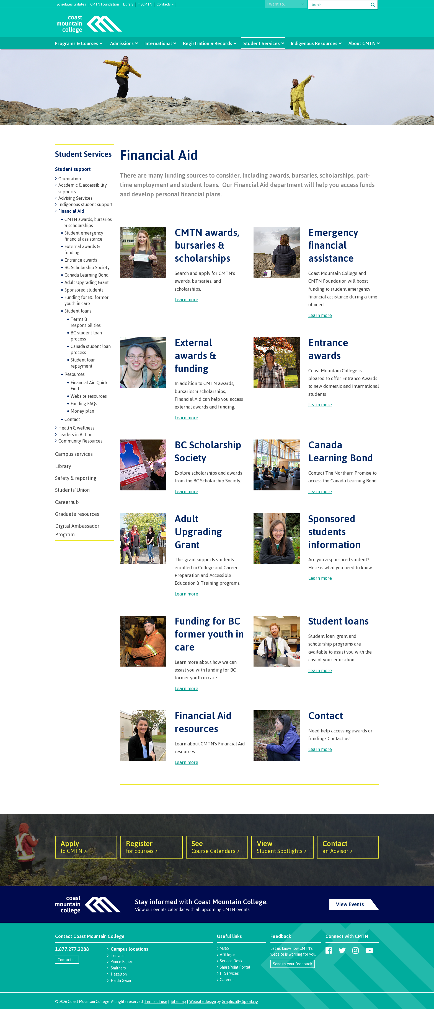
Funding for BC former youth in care (86, 300)
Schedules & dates (71, 3)
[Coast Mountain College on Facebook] (329, 950)
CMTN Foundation (104, 3)
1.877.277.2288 (72, 949)
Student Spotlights (282, 846)
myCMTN (145, 3)
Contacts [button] (163, 4)
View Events (350, 904)
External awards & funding (82, 249)
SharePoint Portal (235, 967)
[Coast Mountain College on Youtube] (369, 950)
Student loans (77, 311)
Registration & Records (207, 43)
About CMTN (359, 43)
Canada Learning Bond (86, 275)
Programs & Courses (78, 43)
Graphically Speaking (240, 1001)
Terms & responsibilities (86, 322)
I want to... (281, 4)
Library (128, 3)
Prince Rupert (122, 961)
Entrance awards (80, 260)
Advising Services (75, 198)
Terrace (118, 955)
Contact (72, 419)
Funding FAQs (84, 403)
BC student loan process (86, 336)
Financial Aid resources (203, 722)
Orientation (69, 178)
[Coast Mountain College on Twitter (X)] (342, 950)
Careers (227, 979)
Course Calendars (217, 846)
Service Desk (231, 960)
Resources (74, 374)
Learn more (186, 299)
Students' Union (72, 490)
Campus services (74, 454)
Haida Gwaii (121, 980)
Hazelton (119, 974)
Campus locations (129, 949)
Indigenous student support (85, 204)
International (159, 43)
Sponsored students (84, 290)
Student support (73, 169)
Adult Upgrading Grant (86, 282)
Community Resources (80, 441)
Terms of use (155, 1001)
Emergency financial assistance (333, 245)
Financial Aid (71, 211)
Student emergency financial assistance (83, 236)
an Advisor (347, 846)
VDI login (227, 954)
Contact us (67, 959)
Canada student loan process (91, 349)
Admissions (123, 43)
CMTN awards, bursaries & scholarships (88, 222)
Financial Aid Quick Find (89, 385)
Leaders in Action (75, 434)
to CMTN (86, 846)
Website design (202, 1001)
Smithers (118, 968)
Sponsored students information (334, 531)
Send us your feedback (292, 963)
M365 (224, 948)
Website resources (89, 396)
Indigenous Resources (312, 43)
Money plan (82, 411)
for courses (151, 846)
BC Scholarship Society (87, 267)
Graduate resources (77, 514)
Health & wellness (76, 428)
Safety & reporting (75, 478)
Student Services (260, 43)
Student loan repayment (83, 363)
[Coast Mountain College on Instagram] (355, 950)
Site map (178, 1001)
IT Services (229, 973)
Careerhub (67, 502)
